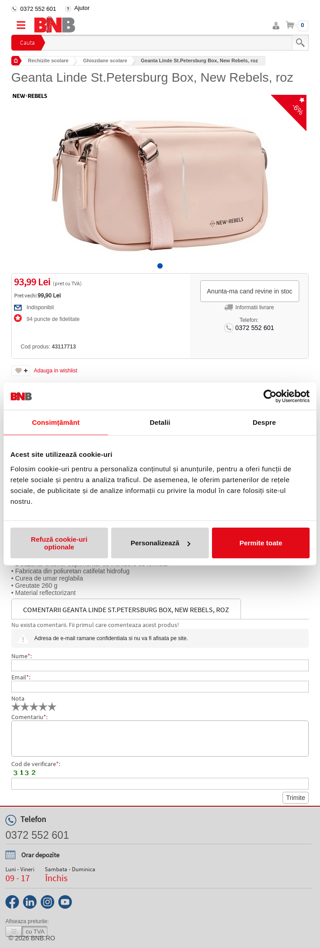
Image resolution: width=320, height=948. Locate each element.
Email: (20, 677)
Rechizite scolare (48, 60)
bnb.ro (43, 938)
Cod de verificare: (35, 764)
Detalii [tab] (160, 422)
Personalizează (160, 543)
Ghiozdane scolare (105, 60)
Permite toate (261, 543)
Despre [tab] (264, 422)
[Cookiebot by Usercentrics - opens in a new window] (270, 396)
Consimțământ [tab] (56, 422)
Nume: (21, 656)
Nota (17, 698)
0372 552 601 (38, 8)
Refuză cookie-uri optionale (59, 542)
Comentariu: (29, 717)
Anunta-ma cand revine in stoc (249, 291)
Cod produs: (48, 347)
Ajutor (81, 8)
